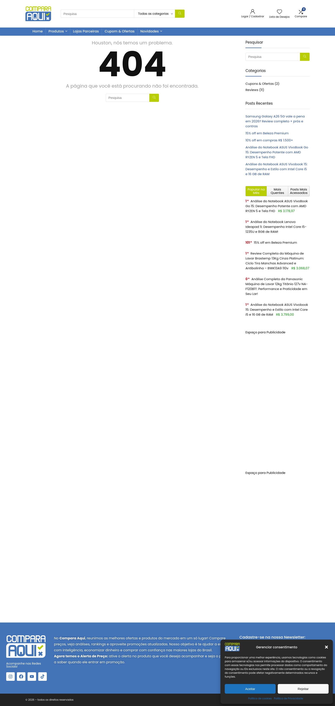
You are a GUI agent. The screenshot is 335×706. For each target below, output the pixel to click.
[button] (326, 647)
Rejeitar (303, 689)
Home (37, 31)
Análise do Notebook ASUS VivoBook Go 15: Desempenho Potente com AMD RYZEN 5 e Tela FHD (276, 152)
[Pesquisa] (180, 14)
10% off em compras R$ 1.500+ (269, 140)
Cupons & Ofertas (259, 83)
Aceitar (250, 689)
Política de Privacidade (288, 698)
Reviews (251, 90)
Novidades (149, 31)
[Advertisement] (277, 399)
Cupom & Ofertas (120, 31)
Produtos (56, 31)
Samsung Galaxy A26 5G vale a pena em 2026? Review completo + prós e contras (275, 121)
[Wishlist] (279, 12)
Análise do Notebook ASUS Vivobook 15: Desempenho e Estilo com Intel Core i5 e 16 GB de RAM (276, 169)
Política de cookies (260, 698)
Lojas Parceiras (86, 31)
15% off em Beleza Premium (267, 133)
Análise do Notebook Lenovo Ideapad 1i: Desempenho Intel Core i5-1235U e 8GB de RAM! (275, 227)
